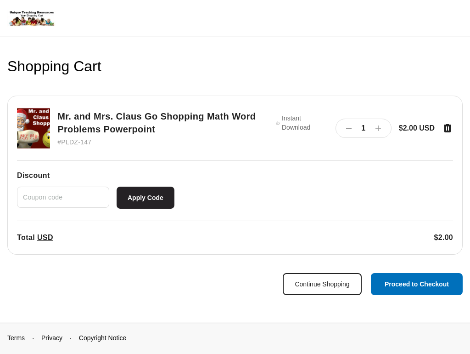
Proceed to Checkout (417, 284)
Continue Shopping (322, 284)
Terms (16, 338)
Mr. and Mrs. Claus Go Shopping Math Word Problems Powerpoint (156, 122)
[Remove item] (447, 128)
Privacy (51, 338)
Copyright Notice (103, 338)
